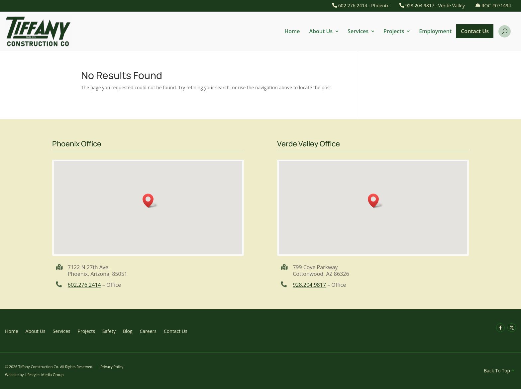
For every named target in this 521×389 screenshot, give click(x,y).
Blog (128, 331)
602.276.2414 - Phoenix (363, 5)
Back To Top (497, 370)
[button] (150, 201)
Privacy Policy (111, 366)
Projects (393, 31)
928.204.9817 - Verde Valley (435, 5)
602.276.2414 (84, 284)
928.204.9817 (309, 284)
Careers (148, 331)
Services (358, 31)
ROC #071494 (496, 5)
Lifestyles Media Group (44, 374)
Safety (109, 331)
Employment (435, 31)
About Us (321, 31)
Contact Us (475, 31)
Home (292, 31)
